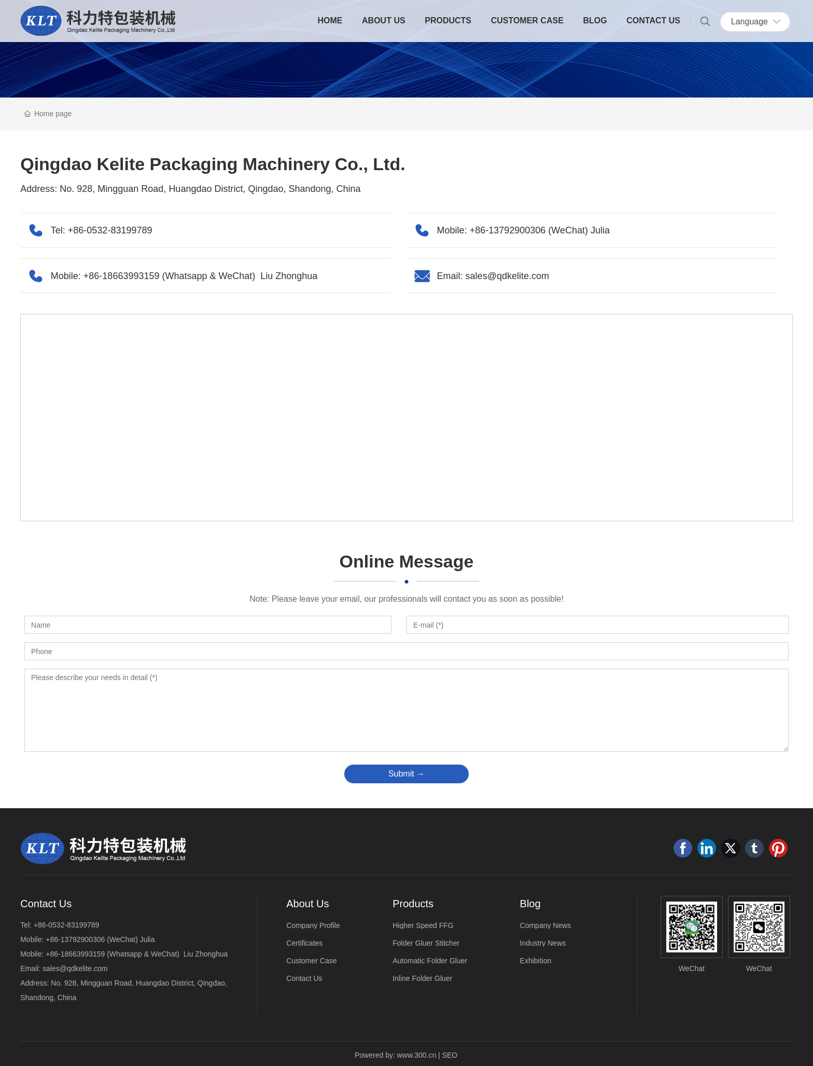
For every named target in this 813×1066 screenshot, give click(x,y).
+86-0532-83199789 (110, 230)
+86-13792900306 (508, 230)
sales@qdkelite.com (507, 276)
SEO (450, 1055)
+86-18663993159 (122, 276)
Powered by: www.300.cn (395, 1055)
